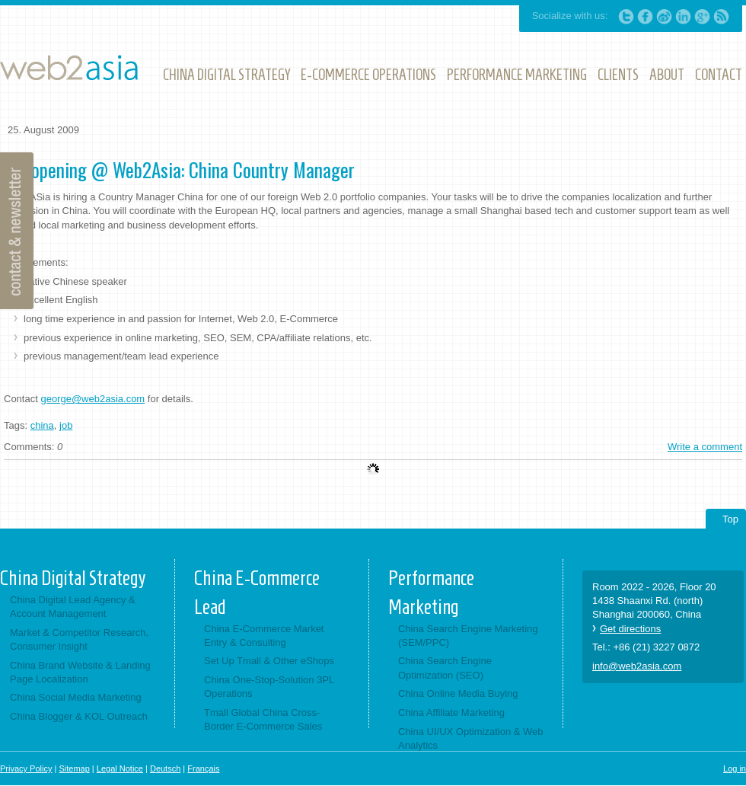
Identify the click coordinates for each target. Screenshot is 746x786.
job (65, 425)
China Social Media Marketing (76, 697)
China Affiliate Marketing (451, 712)
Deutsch (165, 768)
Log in (734, 768)
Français (203, 768)
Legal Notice (120, 768)
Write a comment (705, 446)
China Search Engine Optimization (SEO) (445, 667)
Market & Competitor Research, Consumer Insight (79, 639)
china (42, 425)
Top (730, 519)
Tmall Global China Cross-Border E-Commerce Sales (263, 719)
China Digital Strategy (72, 578)
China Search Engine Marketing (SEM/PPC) (468, 635)
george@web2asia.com (92, 398)
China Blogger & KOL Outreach (79, 716)
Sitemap (74, 768)
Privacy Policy (26, 768)
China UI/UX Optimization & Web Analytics (471, 738)
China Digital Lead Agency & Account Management (72, 606)
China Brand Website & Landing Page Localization (80, 672)
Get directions (630, 628)
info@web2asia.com (636, 666)
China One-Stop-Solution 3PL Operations (269, 686)
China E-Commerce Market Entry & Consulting (264, 635)
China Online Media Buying (458, 693)
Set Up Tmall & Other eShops (269, 660)
